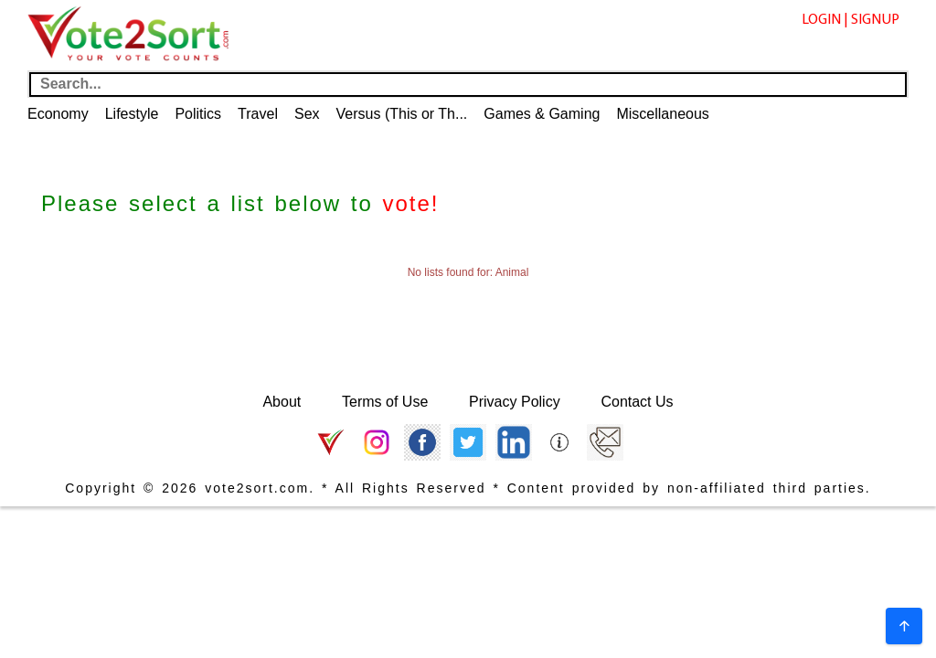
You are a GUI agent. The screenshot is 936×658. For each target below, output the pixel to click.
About (281, 401)
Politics (198, 114)
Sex (307, 114)
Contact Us (637, 401)
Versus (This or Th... (402, 114)
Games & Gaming (542, 114)
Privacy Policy (514, 401)
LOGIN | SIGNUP (850, 20)
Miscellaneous (662, 114)
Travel (258, 114)
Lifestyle (132, 114)
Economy (58, 114)
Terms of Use (385, 401)
